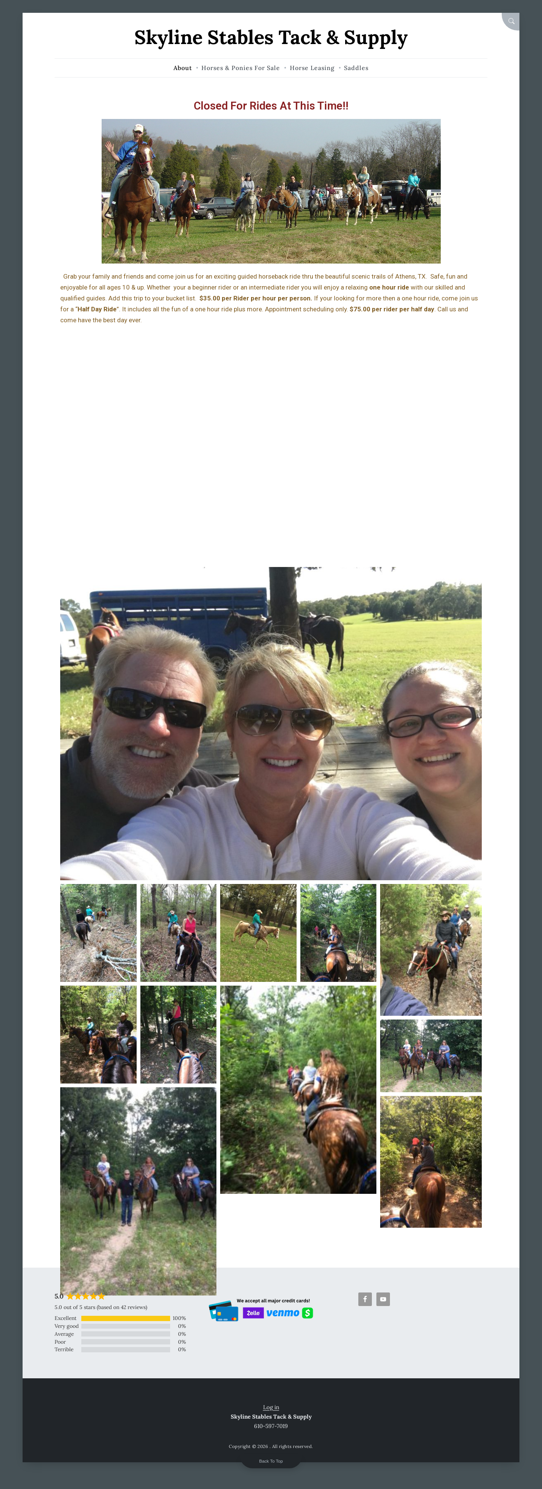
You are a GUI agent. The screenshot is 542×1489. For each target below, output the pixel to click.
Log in (271, 1407)
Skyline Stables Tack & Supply (271, 37)
